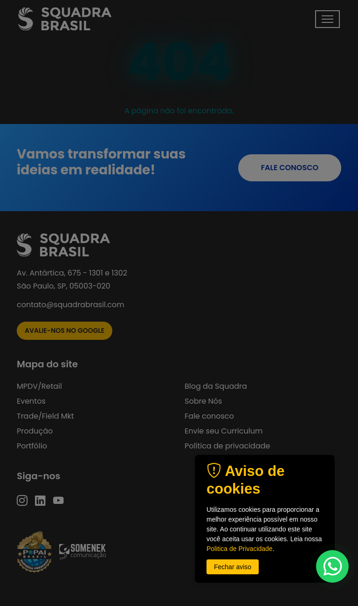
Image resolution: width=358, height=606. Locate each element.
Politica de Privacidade (240, 548)
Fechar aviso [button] (232, 567)
